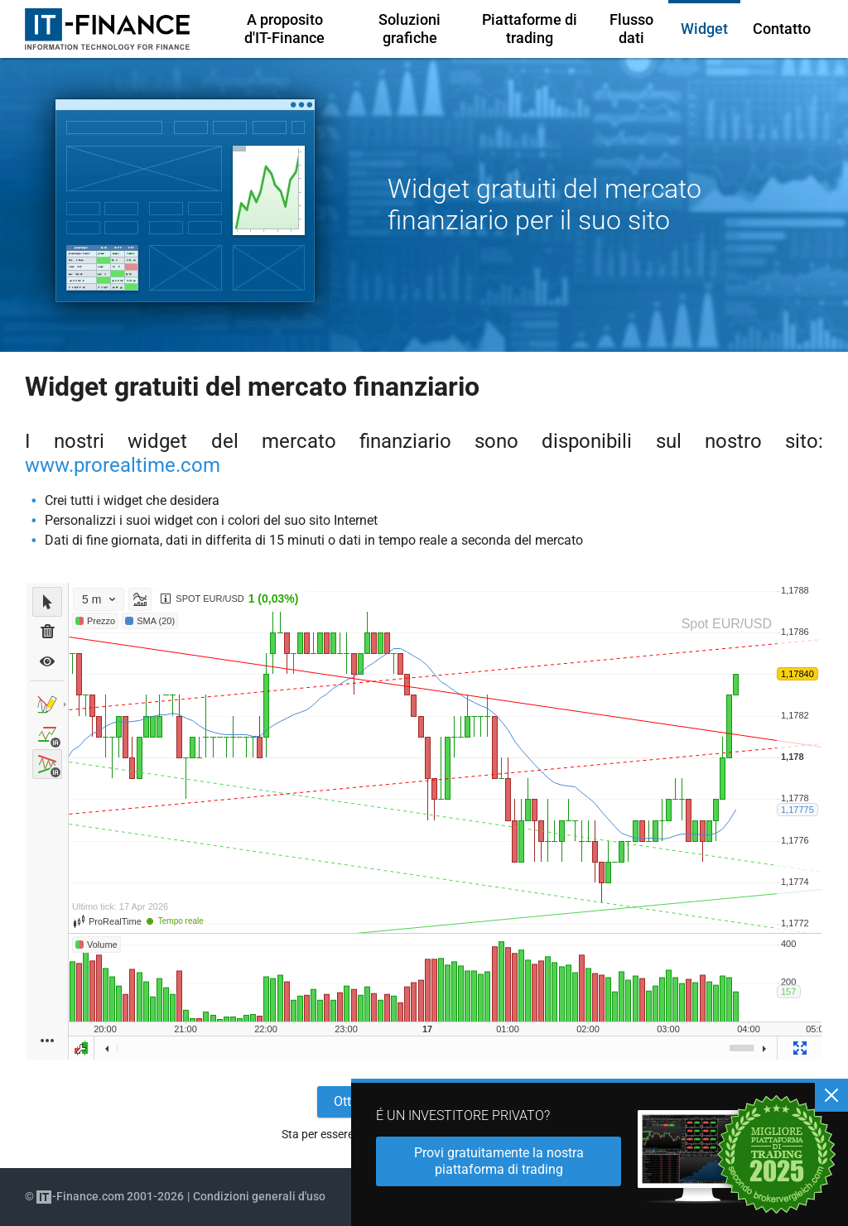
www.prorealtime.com (122, 465)
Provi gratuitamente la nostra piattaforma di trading (499, 1161)
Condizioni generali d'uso (259, 1196)
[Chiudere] (831, 1095)
